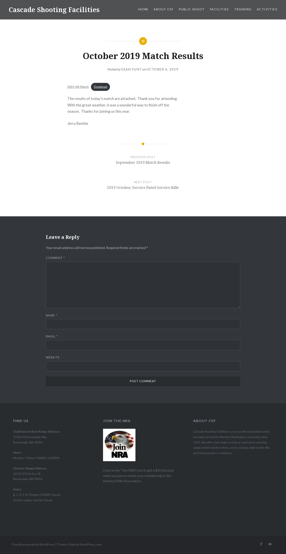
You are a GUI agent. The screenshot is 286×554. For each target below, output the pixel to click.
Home (143, 9)
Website (53, 357)
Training (243, 9)
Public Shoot (192, 9)
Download (100, 86)
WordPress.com (91, 544)
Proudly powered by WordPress (33, 544)
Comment (55, 258)
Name (51, 315)
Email (52, 336)
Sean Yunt (131, 69)
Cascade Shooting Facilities (54, 9)
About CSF (163, 9)
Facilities (219, 9)
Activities (267, 9)
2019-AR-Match (78, 86)
